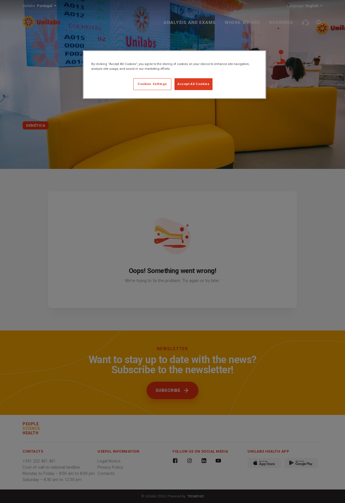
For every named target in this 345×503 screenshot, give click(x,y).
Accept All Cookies (193, 84)
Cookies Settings (152, 84)
